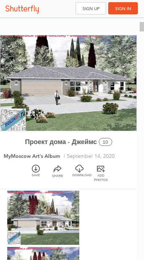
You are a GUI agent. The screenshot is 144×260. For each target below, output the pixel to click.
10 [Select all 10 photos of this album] (105, 142)
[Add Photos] (101, 174)
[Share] (57, 174)
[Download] (79, 174)
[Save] (36, 174)
